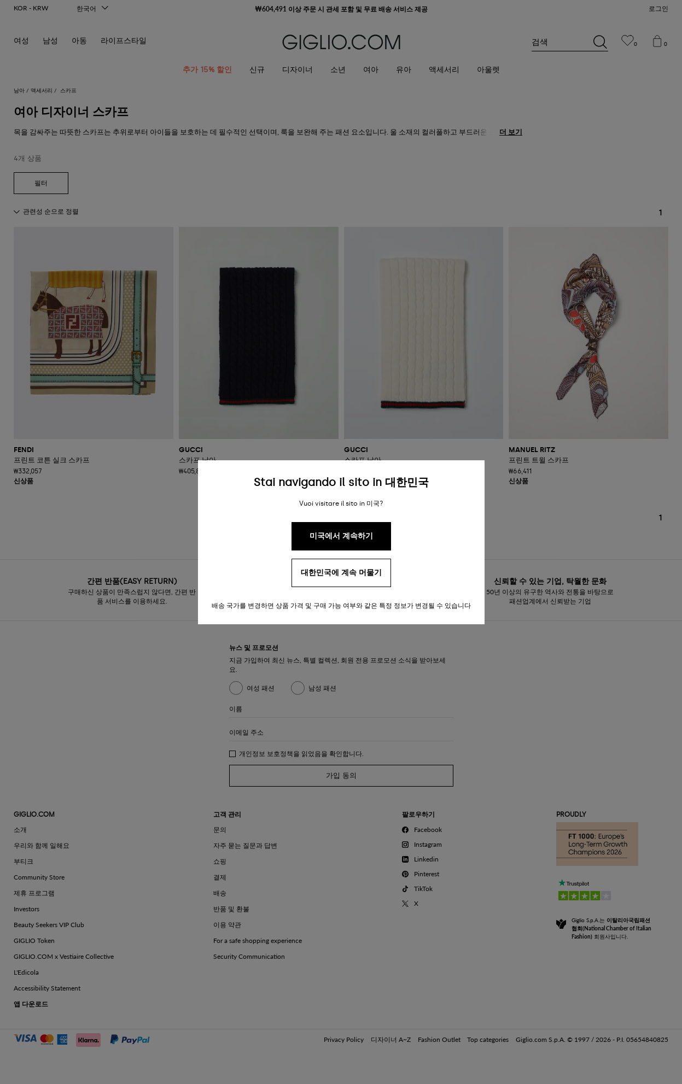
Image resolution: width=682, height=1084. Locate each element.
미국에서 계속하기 (341, 536)
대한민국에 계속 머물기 (341, 572)
